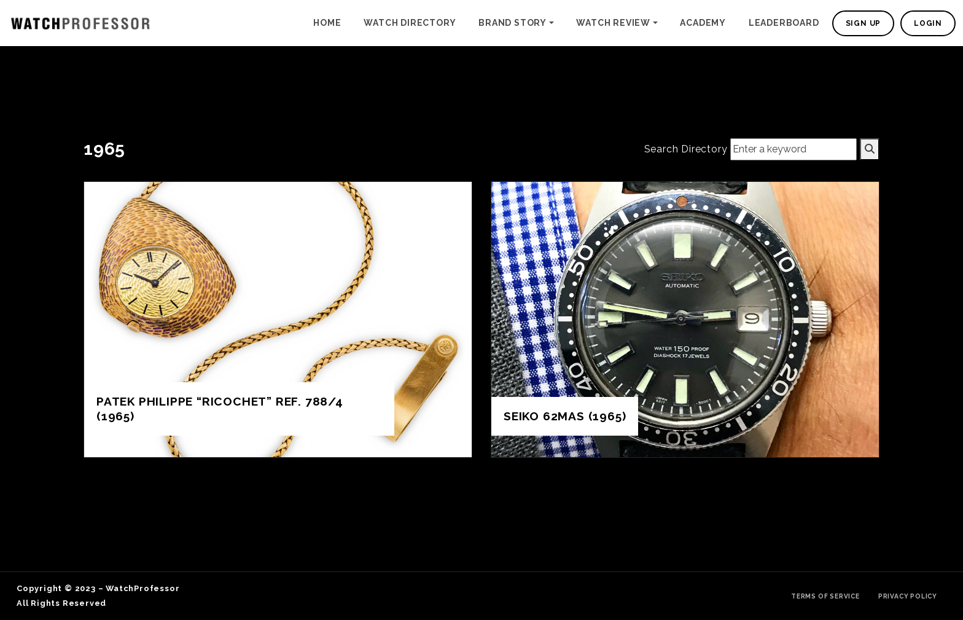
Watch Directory (410, 23)
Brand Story (512, 23)
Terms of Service (825, 596)
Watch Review (613, 23)
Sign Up (863, 23)
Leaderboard (784, 23)
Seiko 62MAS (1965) (565, 416)
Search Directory (686, 149)
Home (327, 23)
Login (928, 23)
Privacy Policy (907, 596)
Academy (703, 23)
